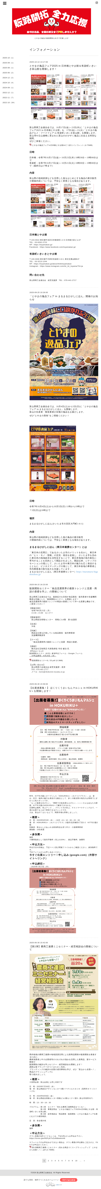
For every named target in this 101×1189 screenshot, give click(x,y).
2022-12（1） (9, 93)
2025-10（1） (9, 58)
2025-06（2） (9, 73)
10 (76, 1161)
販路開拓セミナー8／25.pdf (43, 660)
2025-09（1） (9, 63)
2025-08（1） (9, 68)
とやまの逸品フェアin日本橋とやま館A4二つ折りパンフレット (58, 145)
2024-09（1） (9, 88)
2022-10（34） (9, 103)
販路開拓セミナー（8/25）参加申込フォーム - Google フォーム (56, 653)
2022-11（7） (9, 98)
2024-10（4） (9, 83)
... (80, 1161)
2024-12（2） (9, 78)
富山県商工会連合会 (44, 1173)
